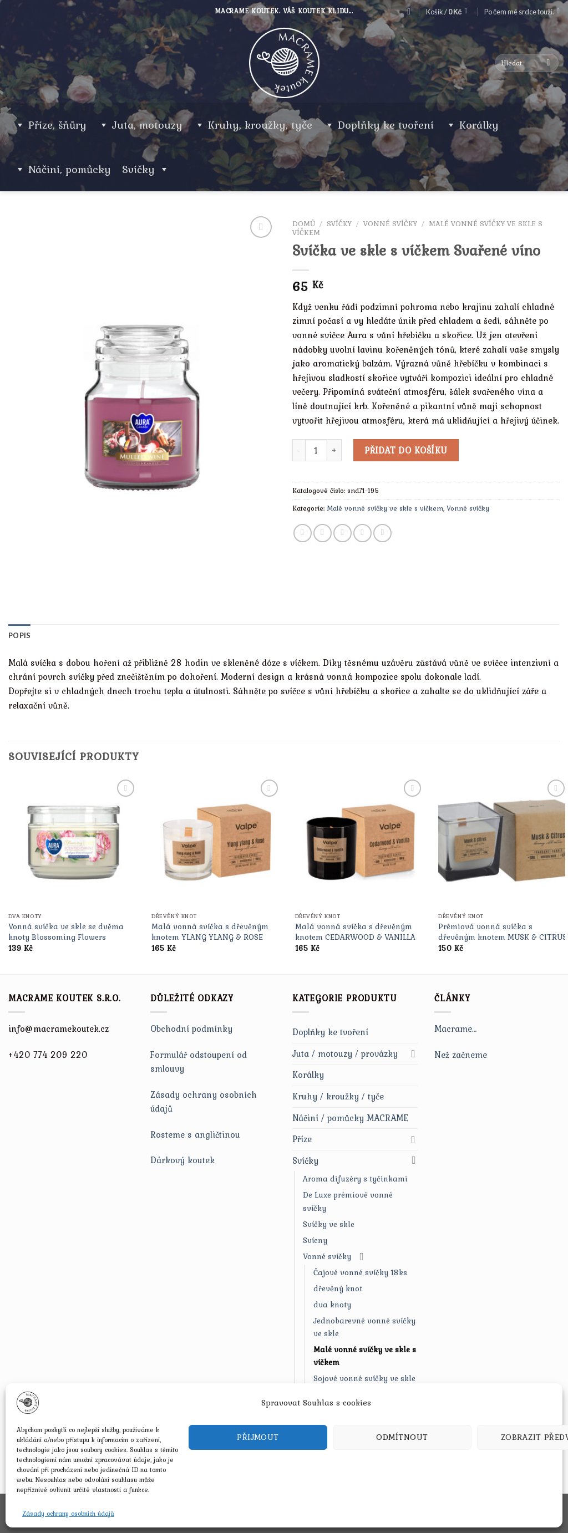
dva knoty (332, 1304)
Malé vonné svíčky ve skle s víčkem (385, 508)
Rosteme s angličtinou (195, 1134)
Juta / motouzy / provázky (345, 1053)
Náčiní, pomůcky (69, 169)
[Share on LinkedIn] (382, 533)
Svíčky (145, 169)
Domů (303, 223)
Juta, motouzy (147, 124)
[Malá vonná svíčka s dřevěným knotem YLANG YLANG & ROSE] (216, 841)
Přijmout (258, 1437)
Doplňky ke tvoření (386, 124)
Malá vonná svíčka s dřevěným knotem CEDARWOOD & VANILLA (355, 931)
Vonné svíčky (390, 223)
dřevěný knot (337, 1288)
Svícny (315, 1240)
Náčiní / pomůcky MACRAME (350, 1117)
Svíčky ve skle (328, 1224)
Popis (19, 635)
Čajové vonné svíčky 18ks (360, 1272)
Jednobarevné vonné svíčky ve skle (364, 1327)
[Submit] (548, 63)
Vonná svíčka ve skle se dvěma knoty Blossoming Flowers (66, 931)
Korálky (479, 124)
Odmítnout (402, 1437)
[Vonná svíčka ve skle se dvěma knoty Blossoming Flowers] (73, 841)
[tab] (19, 635)
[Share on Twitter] (322, 533)
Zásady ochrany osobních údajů (68, 1514)
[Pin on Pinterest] (362, 533)
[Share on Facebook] (302, 533)
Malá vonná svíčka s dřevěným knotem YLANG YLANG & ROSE (209, 931)
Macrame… (455, 1028)
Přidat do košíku (406, 450)
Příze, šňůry (57, 124)
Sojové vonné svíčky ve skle (364, 1378)
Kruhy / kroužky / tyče (338, 1096)
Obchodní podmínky (191, 1028)
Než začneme (460, 1054)
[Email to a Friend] (342, 533)
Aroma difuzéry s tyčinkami (355, 1179)
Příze (302, 1138)
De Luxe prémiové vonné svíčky (348, 1201)
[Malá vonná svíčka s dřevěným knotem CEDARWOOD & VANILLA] (360, 841)
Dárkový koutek (182, 1160)
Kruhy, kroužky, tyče (260, 124)
